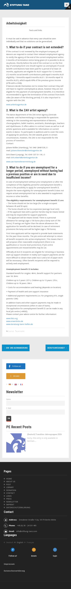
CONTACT (10, 493)
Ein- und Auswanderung (16, 348)
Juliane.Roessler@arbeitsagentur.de (26, 150)
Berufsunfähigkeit (57, 348)
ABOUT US (10, 481)
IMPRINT (10, 504)
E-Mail (8, 408)
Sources (11, 331)
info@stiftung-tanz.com (26, 531)
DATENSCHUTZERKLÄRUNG (18, 507)
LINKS (9, 496)
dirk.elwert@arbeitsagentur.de (24, 157)
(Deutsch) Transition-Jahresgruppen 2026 (44, 434)
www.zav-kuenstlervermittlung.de (21, 162)
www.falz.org (12, 318)
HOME (9, 479)
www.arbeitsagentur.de (16, 104)
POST (8, 484)
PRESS (9, 499)
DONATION (11, 490)
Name (8, 399)
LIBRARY (10, 487)
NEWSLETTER (12, 502)
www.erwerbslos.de (14, 321)
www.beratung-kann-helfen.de (19, 324)
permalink (20, 331)
